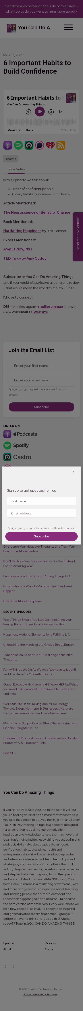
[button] (73, 472)
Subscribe (41, 536)
